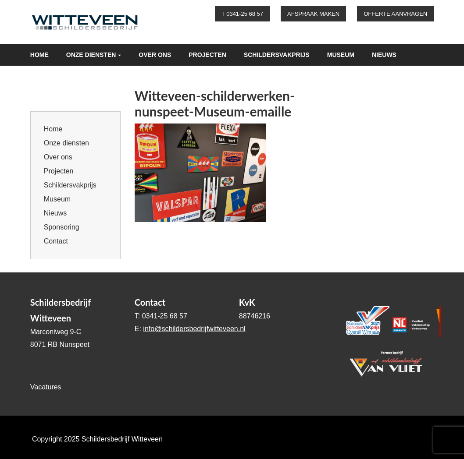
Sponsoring (51, 76)
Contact (104, 76)
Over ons (155, 54)
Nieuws (384, 54)
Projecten (207, 54)
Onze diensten (91, 54)
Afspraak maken (313, 14)
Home (39, 54)
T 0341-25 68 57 (242, 14)
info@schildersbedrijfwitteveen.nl (194, 328)
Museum (340, 54)
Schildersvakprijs (277, 54)
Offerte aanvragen (395, 14)
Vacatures (45, 387)
